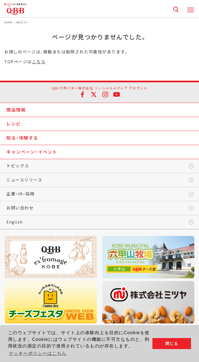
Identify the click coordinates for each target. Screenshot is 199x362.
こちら (39, 61)
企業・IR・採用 (20, 194)
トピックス (17, 166)
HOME (8, 22)
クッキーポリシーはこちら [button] (38, 353)
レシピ (13, 123)
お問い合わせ (20, 208)
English (14, 222)
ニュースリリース (24, 180)
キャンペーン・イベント (31, 151)
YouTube (116, 94)
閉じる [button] (171, 343)
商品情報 (16, 109)
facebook (82, 94)
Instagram (105, 94)
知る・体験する (22, 137)
